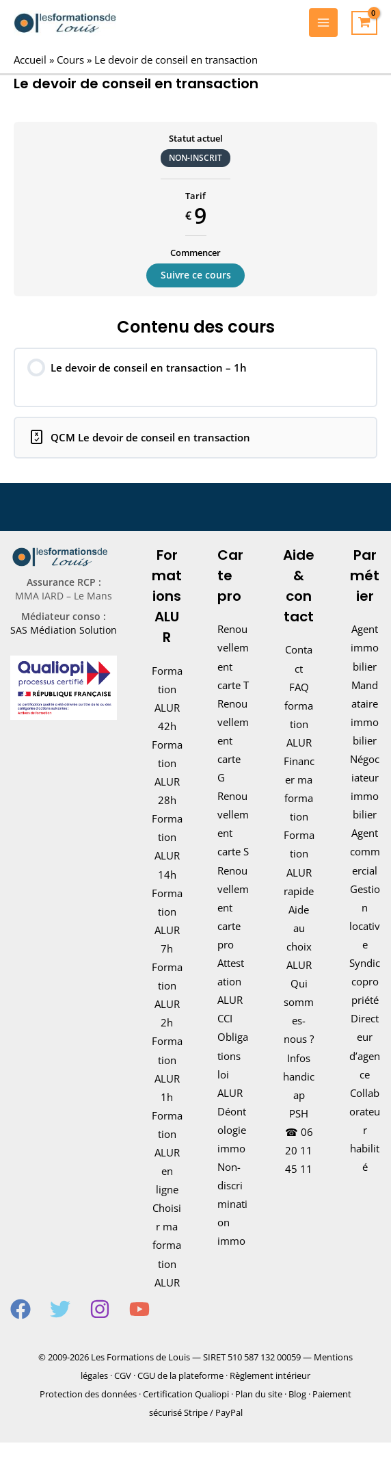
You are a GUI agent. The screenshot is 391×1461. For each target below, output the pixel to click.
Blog (297, 1394)
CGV (122, 1375)
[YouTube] (139, 1309)
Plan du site (258, 1394)
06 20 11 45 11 (299, 1150)
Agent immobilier (365, 647)
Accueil (30, 59)
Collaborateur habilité (364, 1130)
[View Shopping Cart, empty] (364, 23)
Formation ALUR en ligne (167, 1152)
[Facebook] (20, 1309)
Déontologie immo (231, 1129)
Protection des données (88, 1394)
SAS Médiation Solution (63, 629)
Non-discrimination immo (232, 1203)
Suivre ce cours (196, 274)
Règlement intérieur (270, 1375)
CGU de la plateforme (180, 1375)
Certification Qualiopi (186, 1394)
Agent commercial (365, 851)
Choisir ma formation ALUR (166, 1245)
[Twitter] (60, 1309)
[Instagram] (100, 1309)
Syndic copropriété (364, 981)
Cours (70, 59)
